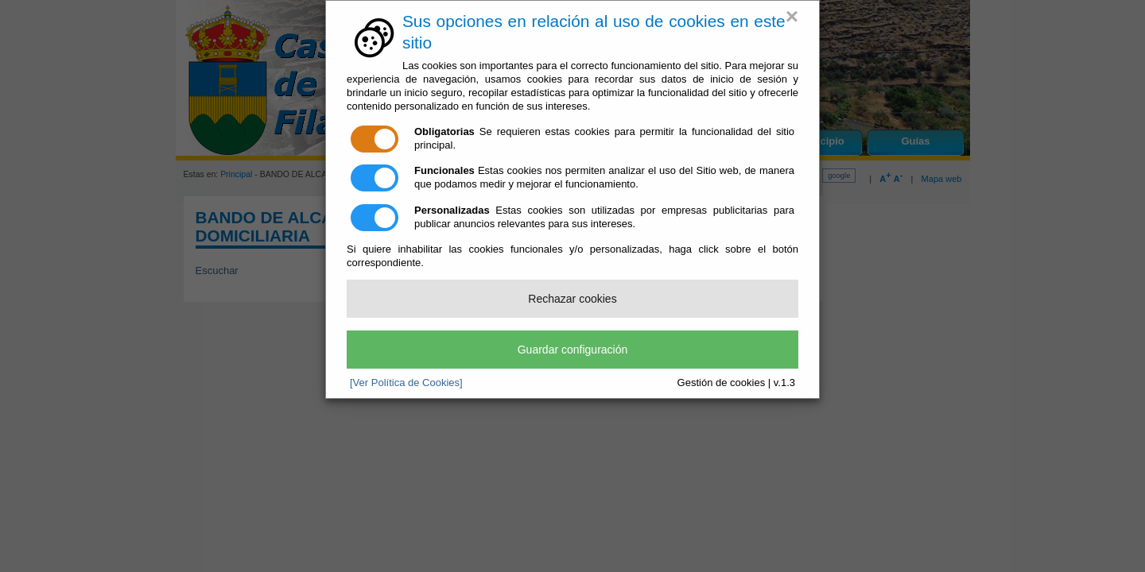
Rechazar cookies (572, 298)
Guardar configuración (573, 349)
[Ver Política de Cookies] (406, 382)
